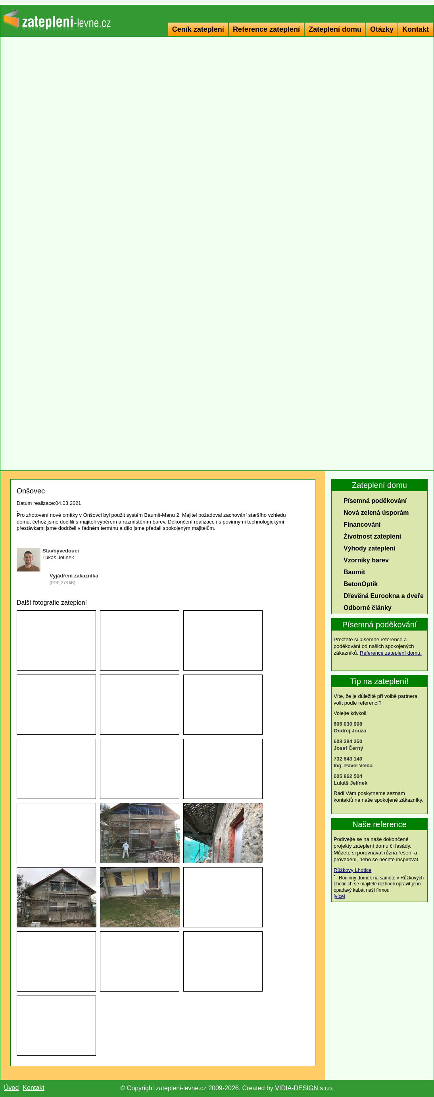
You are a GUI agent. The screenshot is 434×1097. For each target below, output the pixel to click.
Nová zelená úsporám (376, 512)
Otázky (382, 29)
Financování (362, 524)
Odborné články (368, 607)
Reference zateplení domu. (391, 653)
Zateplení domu (335, 29)
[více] (339, 896)
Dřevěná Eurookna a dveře (384, 595)
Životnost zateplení (372, 536)
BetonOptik (361, 584)
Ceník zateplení (198, 29)
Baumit (354, 572)
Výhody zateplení (370, 548)
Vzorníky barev (366, 560)
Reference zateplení (266, 29)
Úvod (11, 1087)
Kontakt (415, 29)
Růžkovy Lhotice (352, 870)
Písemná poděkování (375, 500)
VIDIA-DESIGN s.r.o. (304, 1088)
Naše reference (379, 824)
